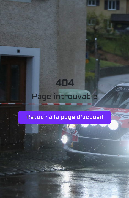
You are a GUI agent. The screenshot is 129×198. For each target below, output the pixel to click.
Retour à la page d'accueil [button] (64, 117)
